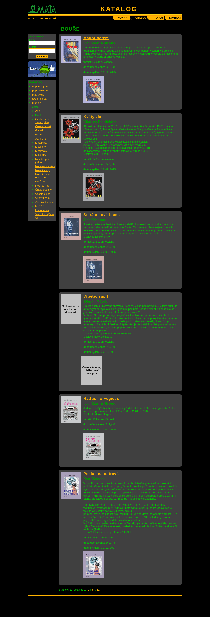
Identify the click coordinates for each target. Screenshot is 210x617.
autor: (32, 46)
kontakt (175, 17)
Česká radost (43, 126)
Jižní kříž (40, 138)
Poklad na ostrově (101, 474)
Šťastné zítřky (43, 189)
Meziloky (40, 146)
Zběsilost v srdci (44, 202)
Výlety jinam (42, 197)
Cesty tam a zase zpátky (42, 121)
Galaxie (39, 130)
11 (98, 589)
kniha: (32, 39)
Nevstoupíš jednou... (42, 161)
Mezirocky (41, 150)
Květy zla (92, 117)
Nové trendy (42, 170)
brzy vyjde (38, 94)
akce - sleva (39, 98)
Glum (38, 134)
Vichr (38, 218)
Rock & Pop (42, 185)
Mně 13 (39, 206)
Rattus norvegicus (101, 398)
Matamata (41, 142)
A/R (37, 111)
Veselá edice (42, 193)
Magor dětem (96, 38)
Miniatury (40, 155)
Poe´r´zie (40, 181)
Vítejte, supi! (95, 296)
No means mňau (45, 166)
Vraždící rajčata (44, 214)
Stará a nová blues (101, 215)
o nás (160, 17)
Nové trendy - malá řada (43, 176)
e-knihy (36, 102)
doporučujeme (40, 86)
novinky (123, 17)
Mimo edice (42, 210)
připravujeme (40, 90)
